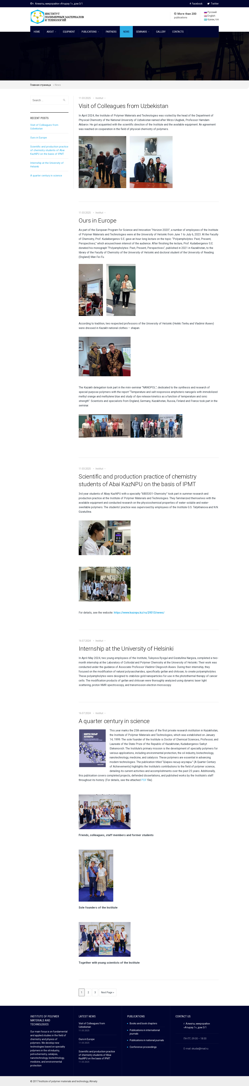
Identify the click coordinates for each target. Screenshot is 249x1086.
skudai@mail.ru (200, 1048)
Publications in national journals (147, 1040)
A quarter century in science (114, 721)
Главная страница (40, 85)
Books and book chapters (143, 1023)
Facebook (196, 3)
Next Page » (107, 992)
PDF (144, 780)
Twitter (213, 3)
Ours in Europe (97, 220)
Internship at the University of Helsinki (126, 648)
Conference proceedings (143, 1047)
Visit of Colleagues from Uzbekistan (123, 105)
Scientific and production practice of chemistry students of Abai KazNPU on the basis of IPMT (137, 480)
